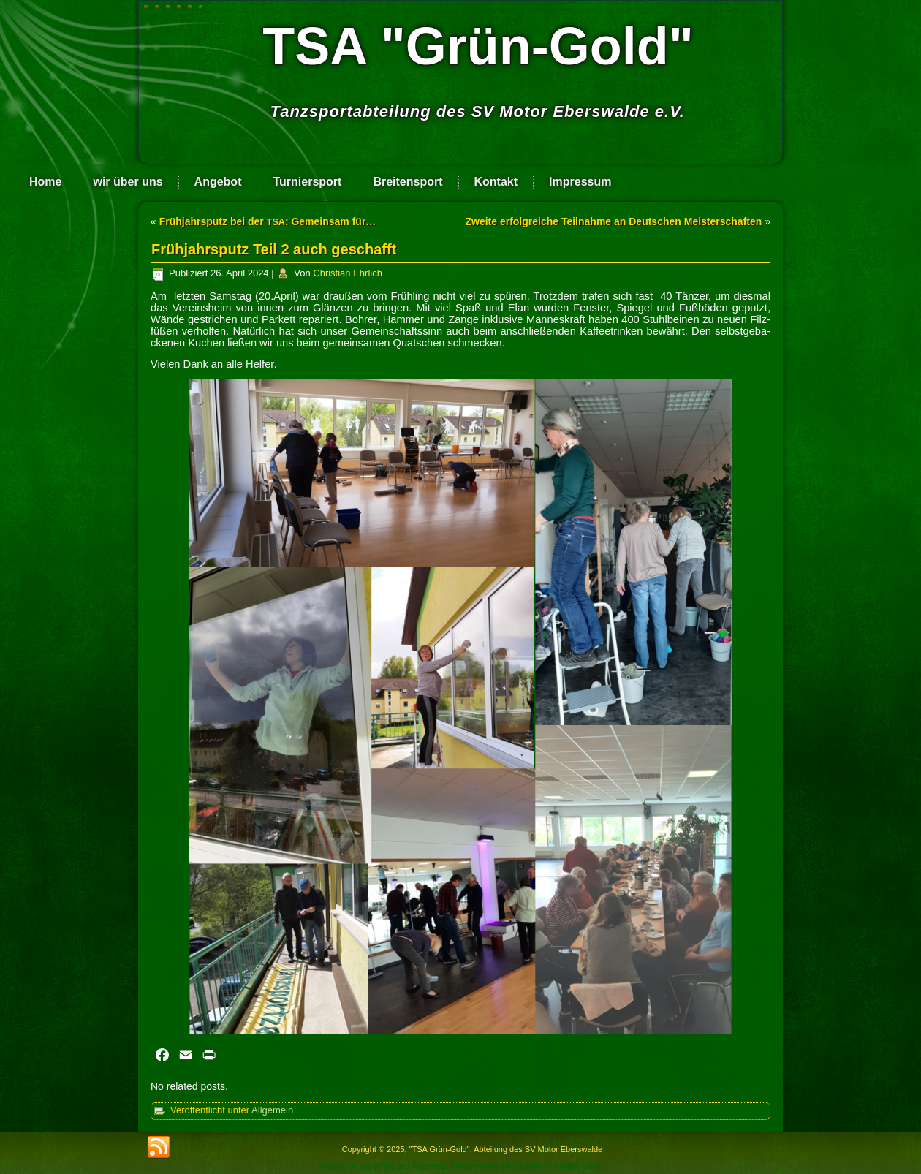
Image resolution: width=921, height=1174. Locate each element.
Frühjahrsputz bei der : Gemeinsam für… (267, 221)
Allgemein (272, 1110)
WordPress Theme (442, 1166)
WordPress (377, 1166)
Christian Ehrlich (347, 273)
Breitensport (407, 181)
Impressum (580, 181)
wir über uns (127, 181)
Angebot (218, 181)
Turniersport (307, 181)
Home (45, 181)
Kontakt (496, 181)
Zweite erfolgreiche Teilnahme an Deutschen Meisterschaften (613, 221)
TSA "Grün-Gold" (478, 46)
